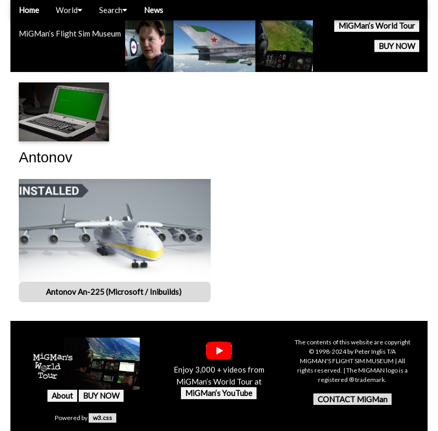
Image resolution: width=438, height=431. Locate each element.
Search (113, 10)
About (62, 395)
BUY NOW (397, 46)
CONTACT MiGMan (352, 399)
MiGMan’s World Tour (376, 25)
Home (29, 10)
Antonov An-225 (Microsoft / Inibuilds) (114, 291)
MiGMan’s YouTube (218, 393)
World (69, 10)
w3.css (102, 418)
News (153, 10)
